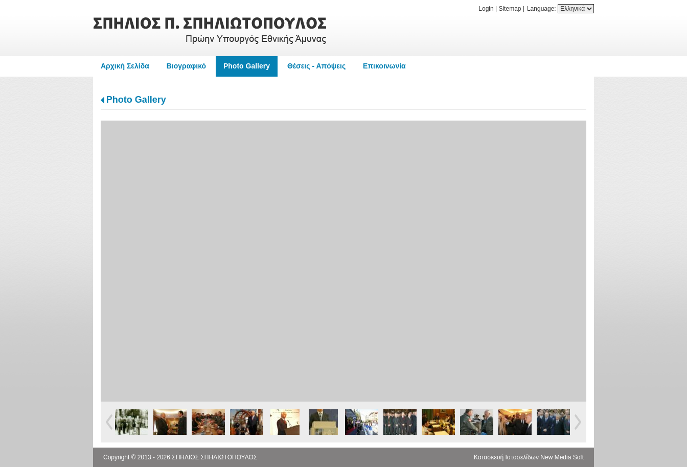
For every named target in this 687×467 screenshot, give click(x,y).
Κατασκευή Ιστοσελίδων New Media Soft (529, 457)
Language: (542, 8)
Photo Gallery (136, 100)
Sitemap (509, 8)
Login (485, 8)
